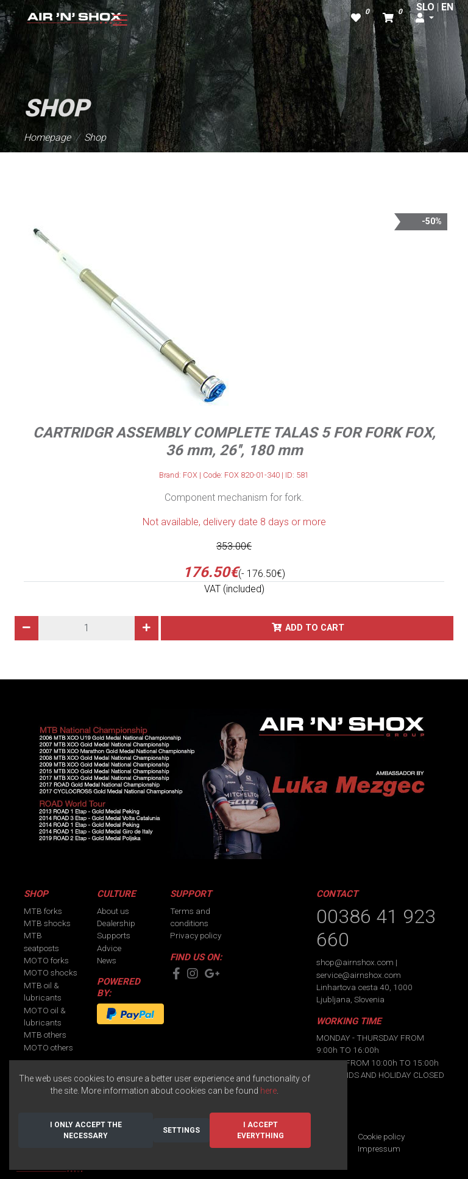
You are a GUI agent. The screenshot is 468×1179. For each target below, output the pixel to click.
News (106, 960)
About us (113, 911)
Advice (109, 948)
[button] (425, 18)
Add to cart (314, 628)
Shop (95, 137)
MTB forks (43, 911)
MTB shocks (47, 923)
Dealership (116, 923)
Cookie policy (381, 1136)
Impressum (379, 1148)
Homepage (47, 137)
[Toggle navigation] (120, 20)
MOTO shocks (50, 972)
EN (447, 7)
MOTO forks (46, 960)
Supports (113, 935)
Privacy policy (195, 935)
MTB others (45, 1034)
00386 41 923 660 (376, 928)
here (268, 1091)
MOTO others (48, 1047)
